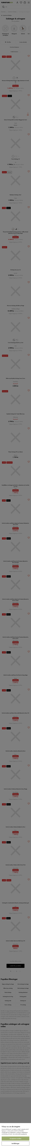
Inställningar (15, 1143)
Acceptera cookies (15, 1138)
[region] (15, 1135)
